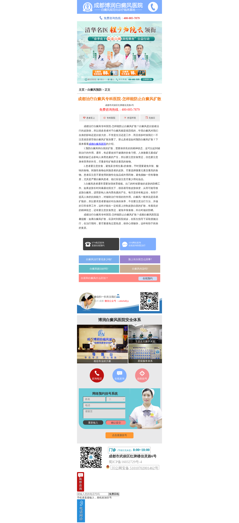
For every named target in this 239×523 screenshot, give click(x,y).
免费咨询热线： (119, 18)
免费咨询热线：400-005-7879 (119, 109)
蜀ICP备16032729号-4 (125, 462)
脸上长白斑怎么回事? (140, 259)
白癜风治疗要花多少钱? (99, 259)
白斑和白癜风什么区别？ (94, 278)
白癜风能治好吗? (99, 268)
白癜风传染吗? (140, 268)
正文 (107, 89)
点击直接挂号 (119, 435)
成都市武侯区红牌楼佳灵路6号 (119, 105)
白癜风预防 (94, 89)
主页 (81, 89)
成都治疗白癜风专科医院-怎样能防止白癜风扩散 (119, 99)
